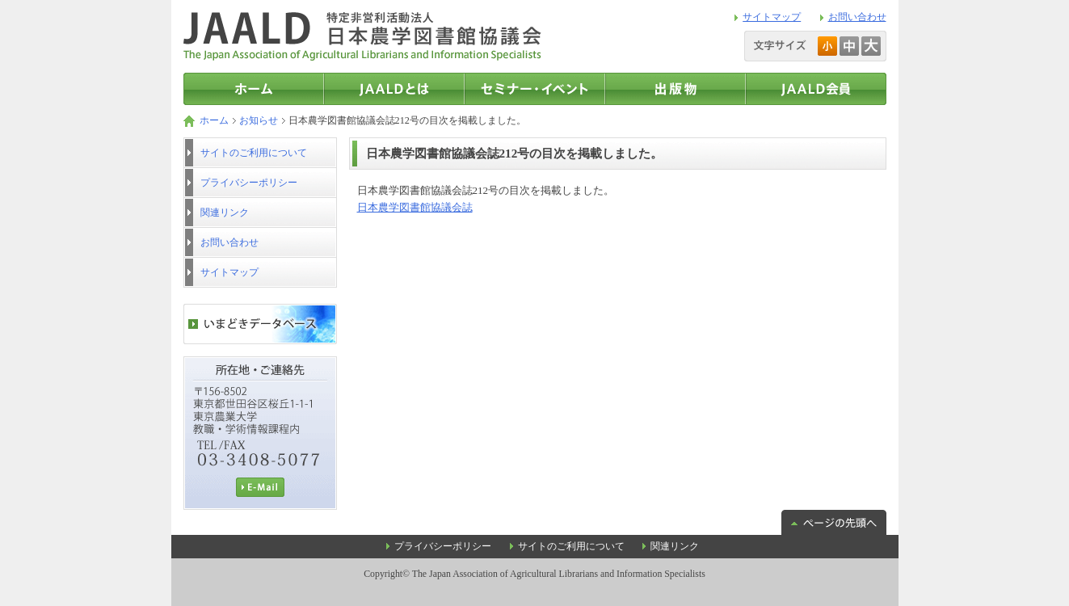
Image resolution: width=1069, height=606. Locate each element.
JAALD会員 (816, 89)
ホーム (214, 120)
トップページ (253, 89)
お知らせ (258, 120)
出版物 (675, 89)
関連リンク (224, 212)
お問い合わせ (857, 17)
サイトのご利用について (253, 152)
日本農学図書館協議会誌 (415, 207)
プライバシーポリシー (248, 182)
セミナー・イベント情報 (535, 89)
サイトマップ (772, 17)
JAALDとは (394, 89)
